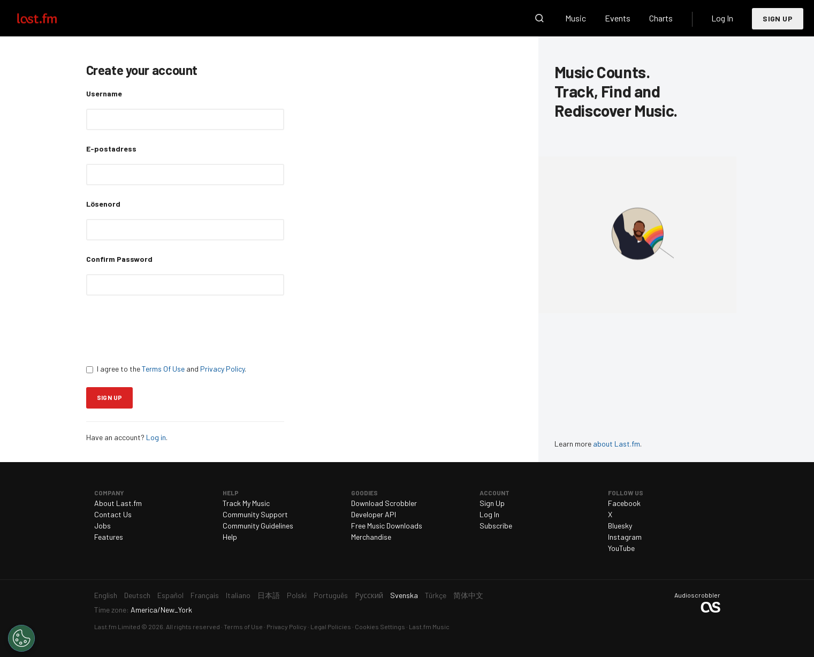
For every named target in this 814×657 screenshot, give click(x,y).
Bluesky (620, 525)
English (105, 595)
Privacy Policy (222, 368)
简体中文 (468, 595)
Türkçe (435, 595)
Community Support (255, 514)
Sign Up (778, 18)
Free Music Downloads (386, 525)
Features (108, 536)
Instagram (625, 536)
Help (230, 536)
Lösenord (103, 203)
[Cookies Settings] (21, 638)
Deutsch (137, 595)
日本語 (268, 595)
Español (170, 595)
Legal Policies (330, 626)
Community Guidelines (258, 525)
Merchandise (371, 536)
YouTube (621, 548)
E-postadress (111, 148)
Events (617, 18)
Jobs (102, 525)
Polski (297, 595)
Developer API (373, 514)
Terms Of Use (163, 368)
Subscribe (496, 525)
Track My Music (246, 503)
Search (539, 18)
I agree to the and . (166, 368)
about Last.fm (616, 443)
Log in (156, 437)
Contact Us (113, 514)
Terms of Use (243, 626)
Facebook (624, 503)
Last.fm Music (429, 626)
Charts (661, 18)
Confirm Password (119, 258)
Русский (369, 595)
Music (575, 18)
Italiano (238, 595)
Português (331, 595)
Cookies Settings (380, 626)
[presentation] (167, 329)
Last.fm (49, 18)
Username (104, 93)
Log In (722, 18)
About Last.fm (118, 503)
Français (205, 595)
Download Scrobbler (384, 503)
